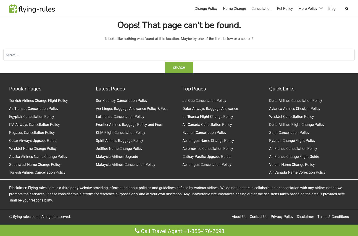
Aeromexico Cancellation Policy (207, 148)
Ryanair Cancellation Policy (204, 132)
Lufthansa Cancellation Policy (120, 116)
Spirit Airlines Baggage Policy (119, 140)
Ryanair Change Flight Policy (292, 140)
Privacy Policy (282, 217)
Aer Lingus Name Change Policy (208, 140)
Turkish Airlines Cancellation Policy (37, 172)
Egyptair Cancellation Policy (31, 116)
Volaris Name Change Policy (292, 164)
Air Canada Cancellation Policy (207, 124)
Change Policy (206, 8)
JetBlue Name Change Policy (119, 148)
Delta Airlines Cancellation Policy (295, 100)
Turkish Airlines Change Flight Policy (38, 100)
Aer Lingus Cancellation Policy (206, 164)
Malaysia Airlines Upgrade (117, 156)
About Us (239, 217)
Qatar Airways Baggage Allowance (210, 108)
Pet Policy (285, 8)
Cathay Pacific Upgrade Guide (206, 156)
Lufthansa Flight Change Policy (207, 116)
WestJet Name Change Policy (33, 148)
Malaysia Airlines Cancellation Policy (125, 164)
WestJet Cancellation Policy (291, 116)
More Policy (307, 8)
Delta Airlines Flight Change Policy (296, 124)
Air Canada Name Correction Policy (297, 172)
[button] (347, 9)
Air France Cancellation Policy (293, 148)
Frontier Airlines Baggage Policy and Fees (129, 124)
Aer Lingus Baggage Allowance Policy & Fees (132, 108)
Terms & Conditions (333, 217)
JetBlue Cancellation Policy (204, 100)
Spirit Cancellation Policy (289, 132)
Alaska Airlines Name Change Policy (38, 156)
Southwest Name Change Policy (35, 164)
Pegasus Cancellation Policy (32, 132)
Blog (332, 8)
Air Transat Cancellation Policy (33, 108)
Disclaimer (305, 217)
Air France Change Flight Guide (294, 156)
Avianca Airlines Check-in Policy (294, 108)
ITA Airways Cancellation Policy (34, 124)
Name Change (234, 8)
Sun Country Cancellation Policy (121, 100)
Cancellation (261, 8)
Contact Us (258, 217)
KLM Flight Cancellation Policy (120, 132)
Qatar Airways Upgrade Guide (32, 140)
